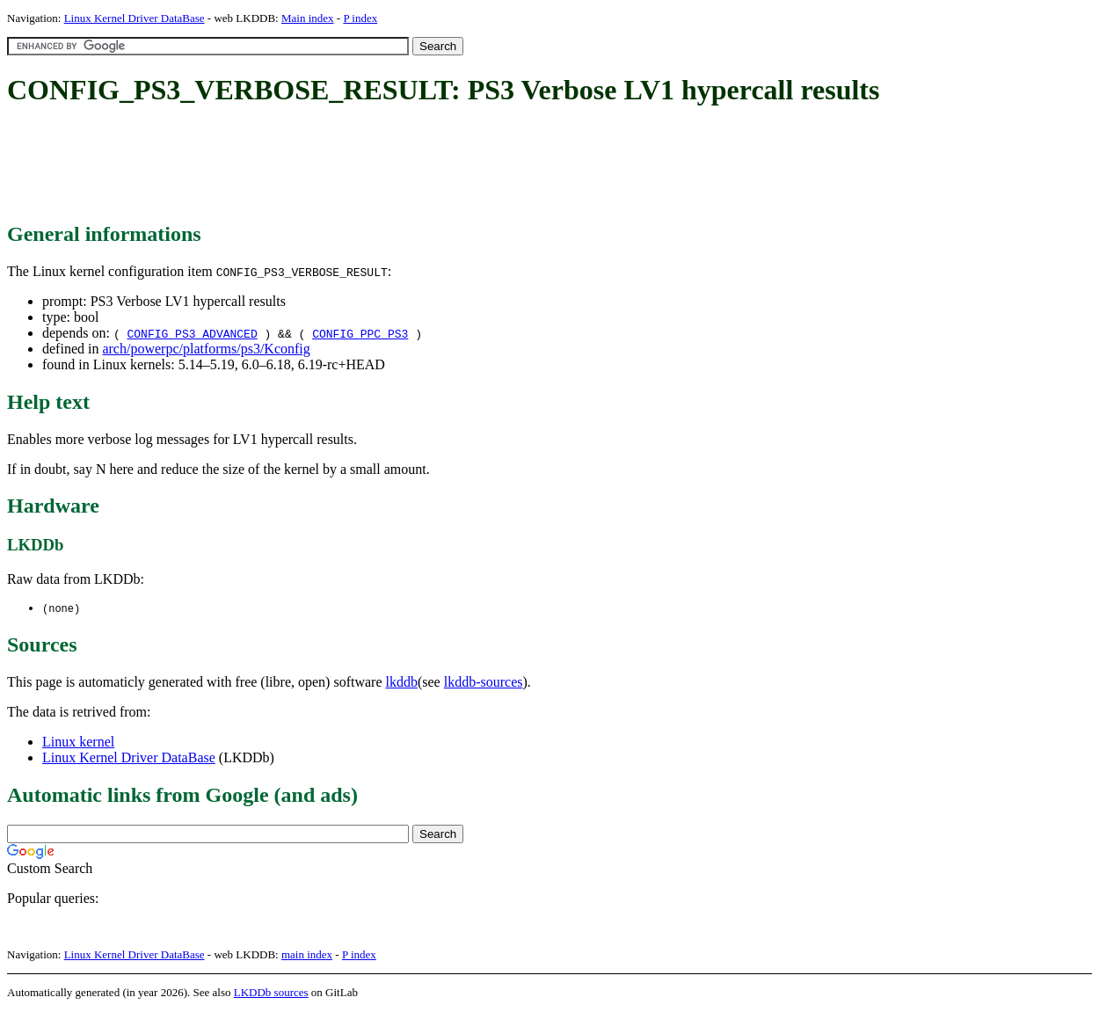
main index (306, 955)
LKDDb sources (271, 993)
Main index (307, 18)
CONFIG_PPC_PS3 (360, 333)
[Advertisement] (327, 165)
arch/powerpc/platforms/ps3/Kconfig (205, 348)
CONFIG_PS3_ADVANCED (192, 333)
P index (360, 18)
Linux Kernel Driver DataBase (134, 18)
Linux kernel (78, 742)
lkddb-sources (483, 682)
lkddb (402, 682)
